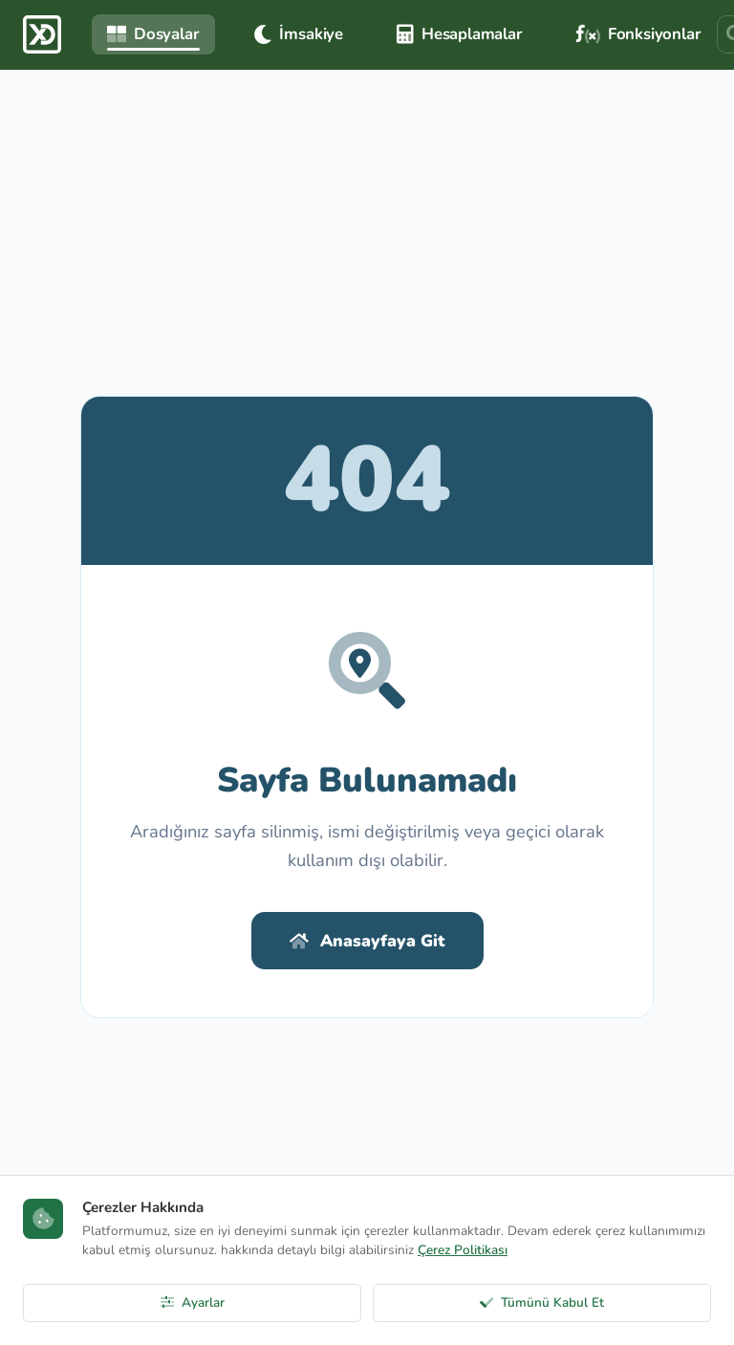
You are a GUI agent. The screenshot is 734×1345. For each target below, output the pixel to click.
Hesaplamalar (460, 34)
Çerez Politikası (462, 1250)
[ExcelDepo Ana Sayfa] (42, 34)
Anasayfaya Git (367, 940)
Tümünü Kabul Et (542, 1302)
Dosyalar (153, 34)
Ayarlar (193, 1302)
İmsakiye (298, 34)
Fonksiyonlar (639, 34)
